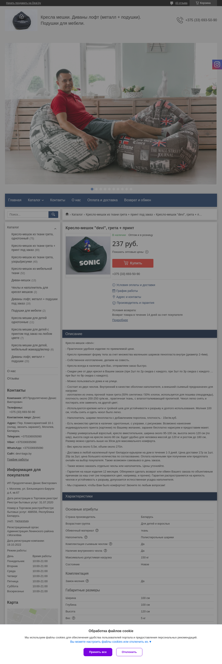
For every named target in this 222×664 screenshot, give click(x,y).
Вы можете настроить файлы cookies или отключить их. (109, 642)
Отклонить (129, 652)
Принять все (98, 652)
